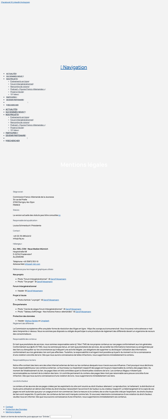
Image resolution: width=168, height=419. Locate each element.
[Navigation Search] (13, 140)
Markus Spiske (31, 320)
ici (59, 215)
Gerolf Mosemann (58, 279)
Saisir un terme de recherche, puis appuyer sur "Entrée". (25, 416)
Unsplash (45, 320)
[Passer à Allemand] (17, 138)
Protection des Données (16, 409)
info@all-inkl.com (32, 264)
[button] (73, 67)
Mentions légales (13, 412)
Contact (9, 406)
